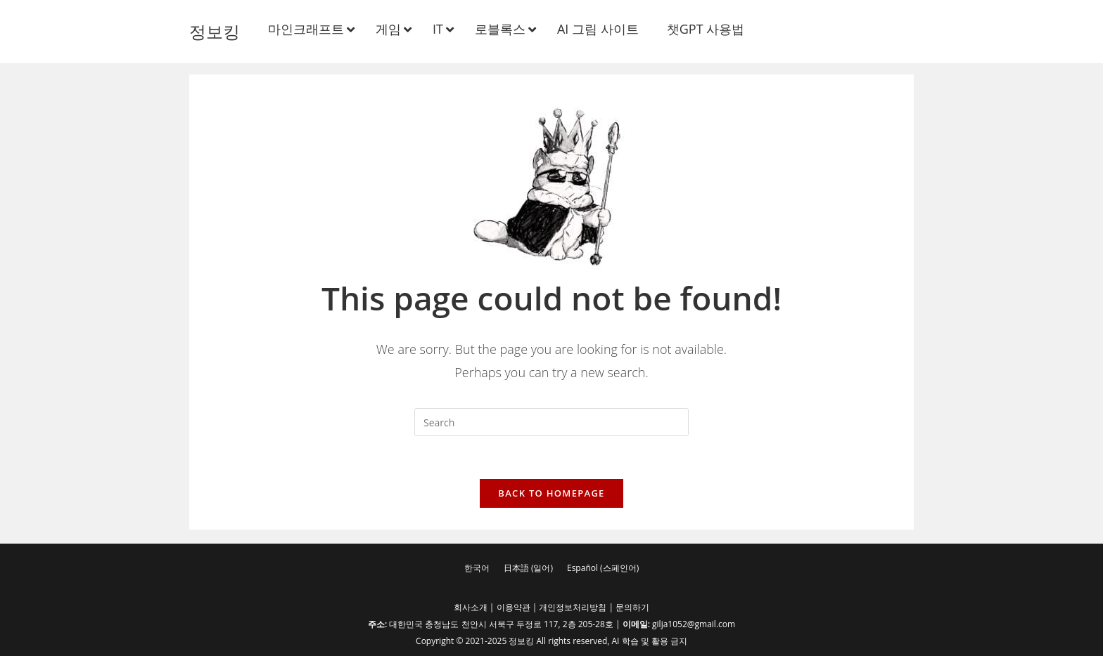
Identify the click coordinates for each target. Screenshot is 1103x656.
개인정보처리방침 (572, 607)
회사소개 (470, 607)
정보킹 (214, 31)
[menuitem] (477, 568)
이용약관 (513, 607)
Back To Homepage (551, 493)
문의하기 (632, 607)
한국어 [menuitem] (477, 568)
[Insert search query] (551, 422)
